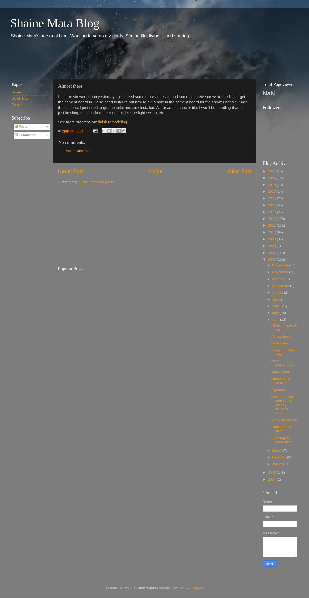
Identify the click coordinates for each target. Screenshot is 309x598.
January (279, 464)
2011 (272, 225)
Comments (25, 135)
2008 (272, 246)
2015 (272, 198)
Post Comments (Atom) (97, 182)
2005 (272, 472)
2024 (272, 178)
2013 (272, 212)
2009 (272, 239)
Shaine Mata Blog (55, 23)
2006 (272, 259)
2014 (272, 205)
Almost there (281, 336)
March (277, 450)
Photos (17, 105)
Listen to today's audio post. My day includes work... (283, 405)
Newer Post (70, 171)
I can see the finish (281, 429)
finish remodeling (112, 122)
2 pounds (278, 390)
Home (155, 171)
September (281, 286)
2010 (272, 232)
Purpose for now (284, 420)
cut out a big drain (280, 381)
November (280, 272)
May (276, 313)
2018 (272, 185)
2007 (272, 253)
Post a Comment (78, 151)
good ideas (279, 343)
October (279, 279)
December (280, 265)
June (276, 306)
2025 (272, 171)
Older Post (239, 171)
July (275, 299)
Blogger (196, 588)
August (278, 292)
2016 (272, 191)
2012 (272, 219)
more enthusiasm (282, 363)
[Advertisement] (100, 58)
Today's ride (280, 372)
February (279, 457)
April (276, 319)
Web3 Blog (20, 98)
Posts (21, 126)
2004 (272, 479)
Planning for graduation (281, 440)
